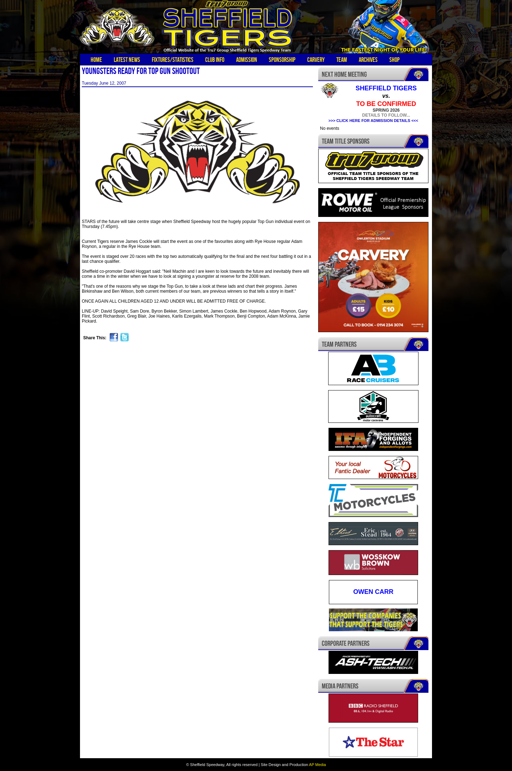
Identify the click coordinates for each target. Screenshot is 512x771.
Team (341, 59)
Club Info (214, 59)
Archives (368, 59)
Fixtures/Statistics (172, 59)
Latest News (127, 59)
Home (96, 59)
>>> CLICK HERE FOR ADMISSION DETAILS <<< (373, 120)
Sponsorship (282, 59)
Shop (394, 59)
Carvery (316, 59)
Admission (246, 59)
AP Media (317, 764)
